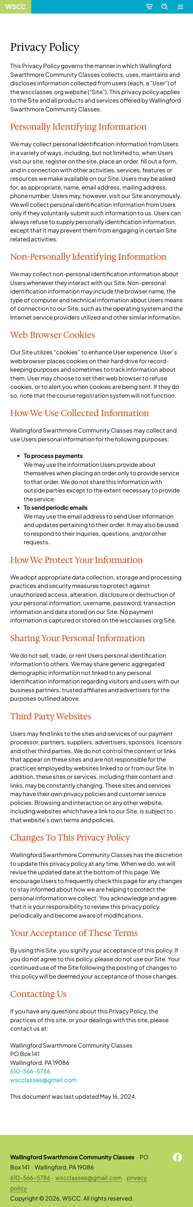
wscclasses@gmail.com (43, 1079)
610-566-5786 (30, 1071)
